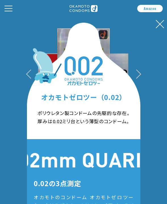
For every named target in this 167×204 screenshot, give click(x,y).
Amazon (150, 8)
